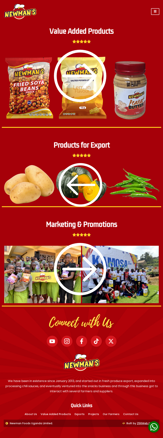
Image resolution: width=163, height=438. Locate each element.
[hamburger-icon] (155, 11)
